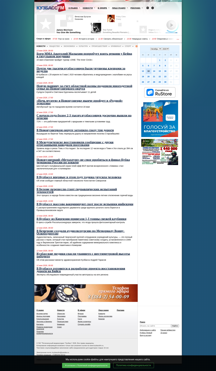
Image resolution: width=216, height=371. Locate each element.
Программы (82, 316)
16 (165, 71)
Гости (80, 319)
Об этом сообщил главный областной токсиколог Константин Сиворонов (71, 180)
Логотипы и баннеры (44, 321)
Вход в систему (145, 335)
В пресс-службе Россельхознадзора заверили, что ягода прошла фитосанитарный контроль (81, 222)
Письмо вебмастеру (168, 330)
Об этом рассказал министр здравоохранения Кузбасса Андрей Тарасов (71, 260)
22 (160, 76)
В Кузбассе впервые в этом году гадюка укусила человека (79, 177)
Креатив (101, 319)
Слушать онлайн (84, 324)
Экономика (69, 46)
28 (154, 82)
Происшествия (99, 46)
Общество (54, 46)
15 (160, 71)
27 (148, 82)
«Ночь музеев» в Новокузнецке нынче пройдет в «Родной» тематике (80, 102)
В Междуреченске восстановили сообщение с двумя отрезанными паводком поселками (75, 144)
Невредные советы (140, 39)
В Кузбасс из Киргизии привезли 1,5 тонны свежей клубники (81, 219)
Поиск (142, 322)
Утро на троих (63, 39)
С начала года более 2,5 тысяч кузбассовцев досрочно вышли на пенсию (84, 117)
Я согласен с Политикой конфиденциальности (86, 365)
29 (160, 82)
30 (165, 82)
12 (143, 71)
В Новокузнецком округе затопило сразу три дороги (75, 130)
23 (165, 76)
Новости (88, 8)
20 (148, 76)
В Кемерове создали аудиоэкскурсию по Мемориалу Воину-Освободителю (81, 232)
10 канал (164, 333)
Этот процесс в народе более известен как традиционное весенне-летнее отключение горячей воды (85, 195)
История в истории (86, 39)
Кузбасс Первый (146, 333)
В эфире (102, 8)
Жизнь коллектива (105, 316)
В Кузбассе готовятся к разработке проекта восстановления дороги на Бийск (81, 270)
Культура (83, 46)
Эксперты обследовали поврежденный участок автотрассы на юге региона (72, 274)
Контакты (40, 324)
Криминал (116, 46)
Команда (101, 313)
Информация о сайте (148, 330)
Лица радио (118, 8)
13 (148, 71)
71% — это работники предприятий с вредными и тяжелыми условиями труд (73, 121)
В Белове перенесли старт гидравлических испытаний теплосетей (77, 191)
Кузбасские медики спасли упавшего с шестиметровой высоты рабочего (83, 255)
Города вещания (43, 319)
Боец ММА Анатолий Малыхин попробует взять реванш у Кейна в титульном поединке (84, 55)
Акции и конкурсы (84, 321)
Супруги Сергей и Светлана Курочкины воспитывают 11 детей (66, 92)
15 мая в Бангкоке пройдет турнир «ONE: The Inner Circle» (65, 60)
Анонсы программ (43, 316)
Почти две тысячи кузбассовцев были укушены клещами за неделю (81, 70)
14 (154, 71)
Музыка (81, 313)
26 (143, 82)
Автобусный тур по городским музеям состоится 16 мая (63, 107)
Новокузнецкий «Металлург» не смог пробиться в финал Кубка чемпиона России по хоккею (83, 161)
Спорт (128, 46)
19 (143, 76)
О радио (73, 8)
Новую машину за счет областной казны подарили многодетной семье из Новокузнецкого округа (84, 87)
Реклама (135, 8)
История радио (42, 313)
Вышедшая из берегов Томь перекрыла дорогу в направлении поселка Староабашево (78, 133)
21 (154, 76)
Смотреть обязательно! (113, 39)
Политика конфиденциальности (133, 365)
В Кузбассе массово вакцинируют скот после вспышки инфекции (85, 204)
